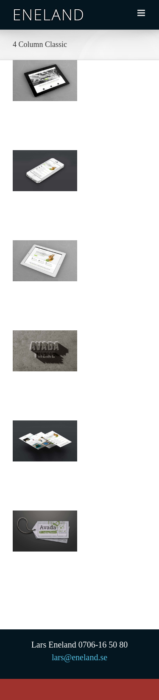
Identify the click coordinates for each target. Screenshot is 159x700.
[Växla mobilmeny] (141, 12)
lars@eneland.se (79, 657)
